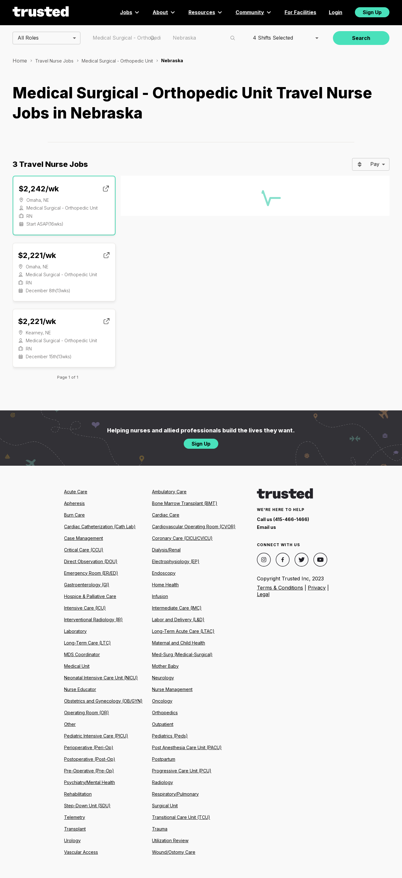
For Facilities (300, 12)
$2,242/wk (39, 188)
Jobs (130, 12)
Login (335, 12)
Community (254, 12)
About (164, 12)
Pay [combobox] (374, 164)
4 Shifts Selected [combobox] (273, 38)
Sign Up (372, 12)
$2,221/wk (37, 255)
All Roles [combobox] (28, 38)
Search (361, 38)
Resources (205, 12)
